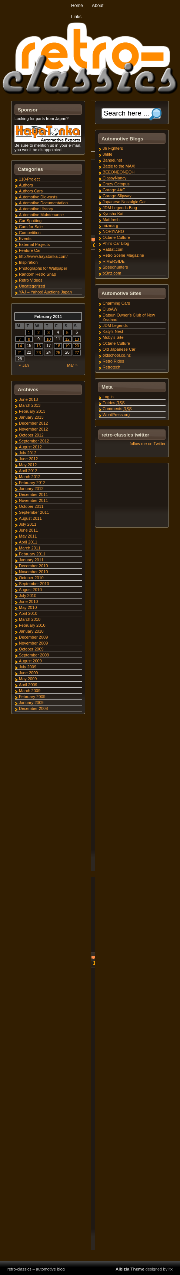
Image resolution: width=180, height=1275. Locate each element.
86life (107, 154)
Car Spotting (30, 220)
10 (48, 339)
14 (19, 346)
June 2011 (28, 530)
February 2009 (32, 696)
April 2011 (28, 542)
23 (38, 352)
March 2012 (29, 476)
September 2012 (34, 441)
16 (38, 346)
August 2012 (30, 447)
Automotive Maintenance (41, 214)
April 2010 (28, 613)
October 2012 (31, 435)
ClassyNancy (114, 178)
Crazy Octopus (116, 184)
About (97, 5)
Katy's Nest (113, 331)
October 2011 (31, 506)
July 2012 (27, 453)
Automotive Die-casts (38, 197)
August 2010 (30, 589)
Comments (117, 408)
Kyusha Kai (113, 213)
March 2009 (29, 690)
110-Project (29, 179)
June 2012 (28, 459)
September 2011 (34, 512)
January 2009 (31, 702)
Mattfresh (111, 219)
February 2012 (32, 482)
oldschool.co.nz (117, 355)
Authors (26, 185)
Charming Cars (116, 303)
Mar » (72, 365)
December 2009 (33, 637)
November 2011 (33, 500)
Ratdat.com (113, 249)
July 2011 (27, 524)
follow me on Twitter (148, 443)
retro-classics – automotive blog (36, 1269)
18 (58, 346)
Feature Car (30, 250)
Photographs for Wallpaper (43, 268)
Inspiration (28, 262)
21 (19, 352)
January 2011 (31, 560)
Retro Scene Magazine (123, 255)
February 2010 (32, 625)
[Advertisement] (131, 496)
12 (67, 339)
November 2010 (33, 572)
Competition (30, 232)
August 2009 (30, 661)
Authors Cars (31, 191)
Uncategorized (32, 286)
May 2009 (28, 679)
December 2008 (33, 708)
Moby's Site (113, 337)
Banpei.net (112, 160)
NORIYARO (113, 231)
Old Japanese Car (119, 349)
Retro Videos (30, 280)
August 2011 (30, 518)
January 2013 (31, 417)
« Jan (24, 365)
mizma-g (110, 225)
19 (67, 346)
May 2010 (28, 607)
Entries (114, 402)
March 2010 (29, 619)
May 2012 (28, 465)
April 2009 (28, 684)
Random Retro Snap (37, 274)
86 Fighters (113, 148)
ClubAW (110, 309)
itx (171, 1269)
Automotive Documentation (43, 203)
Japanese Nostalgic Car (124, 201)
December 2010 (33, 566)
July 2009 (27, 667)
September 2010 (34, 583)
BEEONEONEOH (118, 172)
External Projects (34, 244)
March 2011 (29, 548)
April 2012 (28, 470)
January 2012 (31, 488)
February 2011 (32, 554)
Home (77, 5)
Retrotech (111, 367)
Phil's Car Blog (116, 243)
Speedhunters (115, 267)
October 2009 (31, 649)
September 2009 (34, 655)
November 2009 (33, 643)
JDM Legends (115, 325)
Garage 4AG (114, 190)
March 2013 (29, 405)
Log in (108, 397)
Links (76, 16)
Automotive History (36, 209)
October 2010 (31, 577)
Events (25, 238)
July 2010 (27, 595)
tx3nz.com (112, 273)
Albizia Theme (130, 1269)
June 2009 (28, 673)
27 (76, 352)
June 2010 (28, 601)
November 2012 (33, 429)
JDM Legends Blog (120, 207)
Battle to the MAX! (119, 166)
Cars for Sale (31, 226)
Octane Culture (116, 237)
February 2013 (32, 411)
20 (76, 346)
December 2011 (33, 494)
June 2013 (28, 399)
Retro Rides (113, 361)
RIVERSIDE (113, 261)
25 (58, 352)
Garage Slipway (117, 196)
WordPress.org (116, 414)
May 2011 (28, 536)
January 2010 (31, 631)
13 (76, 339)
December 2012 (33, 423)
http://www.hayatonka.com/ (43, 256)
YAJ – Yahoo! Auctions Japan (45, 292)
